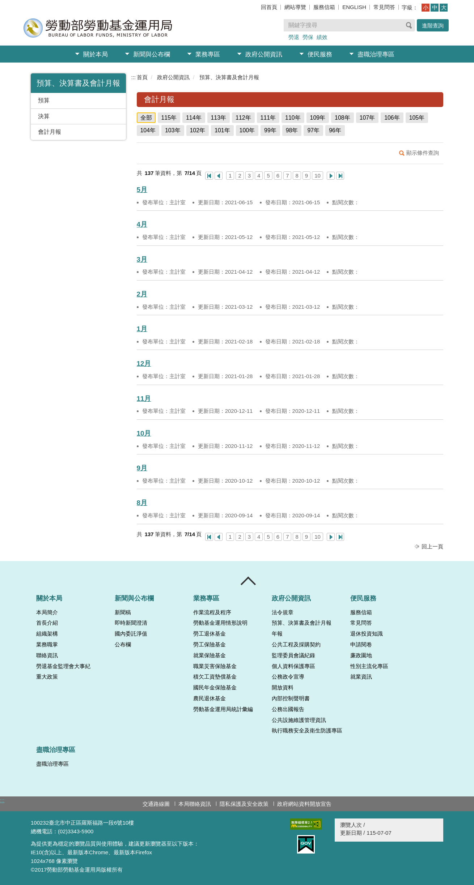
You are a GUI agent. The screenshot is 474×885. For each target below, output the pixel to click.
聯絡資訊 (47, 655)
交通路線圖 (156, 804)
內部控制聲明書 (291, 698)
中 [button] (434, 7)
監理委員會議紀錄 (293, 655)
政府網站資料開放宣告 (304, 804)
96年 (335, 130)
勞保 (307, 37)
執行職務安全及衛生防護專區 (307, 731)
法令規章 (282, 612)
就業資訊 (361, 677)
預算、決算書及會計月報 (229, 77)
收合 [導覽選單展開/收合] (249, 581)
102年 (198, 130)
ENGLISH (354, 7)
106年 (392, 118)
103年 (173, 130)
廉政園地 (361, 655)
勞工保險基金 (209, 644)
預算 (44, 100)
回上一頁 (432, 546)
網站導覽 (295, 7)
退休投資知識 (366, 634)
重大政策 (47, 677)
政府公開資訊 (263, 54)
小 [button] (425, 7)
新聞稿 (123, 612)
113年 (219, 118)
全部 (146, 118)
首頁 (142, 77)
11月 (144, 398)
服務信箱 (324, 7)
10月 (144, 433)
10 (317, 175)
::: (133, 77)
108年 (342, 118)
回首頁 (269, 7)
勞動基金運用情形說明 (220, 623)
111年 (268, 118)
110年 (293, 118)
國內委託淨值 (131, 634)
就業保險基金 (209, 655)
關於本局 (95, 54)
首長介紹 (47, 623)
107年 (367, 118)
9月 (142, 468)
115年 (169, 118)
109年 (318, 118)
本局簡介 (47, 612)
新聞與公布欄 (151, 54)
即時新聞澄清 (131, 623)
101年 (222, 130)
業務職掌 (47, 644)
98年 (292, 130)
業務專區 (207, 54)
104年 (148, 130)
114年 (194, 118)
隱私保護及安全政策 (244, 804)
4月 (142, 224)
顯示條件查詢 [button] (422, 153)
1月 (142, 329)
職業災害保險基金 (215, 666)
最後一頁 (340, 176)
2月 (142, 294)
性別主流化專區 (369, 666)
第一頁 (209, 176)
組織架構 (47, 634)
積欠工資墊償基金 (215, 677)
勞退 (293, 37)
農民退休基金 (209, 698)
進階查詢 (433, 25)
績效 (322, 37)
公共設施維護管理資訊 (299, 720)
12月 (144, 363)
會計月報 (49, 132)
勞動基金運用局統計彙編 (223, 709)
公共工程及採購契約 (296, 644)
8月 (142, 502)
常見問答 (384, 7)
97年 (313, 130)
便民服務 (320, 54)
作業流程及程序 (212, 612)
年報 (277, 634)
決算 (44, 116)
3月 (142, 259)
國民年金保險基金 (215, 688)
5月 (142, 189)
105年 (417, 118)
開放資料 (282, 688)
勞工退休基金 (209, 634)
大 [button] (444, 7)
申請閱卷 (361, 644)
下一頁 (331, 176)
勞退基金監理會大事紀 (63, 666)
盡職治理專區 (375, 54)
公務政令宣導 (288, 677)
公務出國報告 (288, 709)
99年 (270, 130)
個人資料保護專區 (293, 666)
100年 (247, 130)
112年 (243, 118)
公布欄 (123, 644)
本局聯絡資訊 (194, 804)
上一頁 (219, 176)
